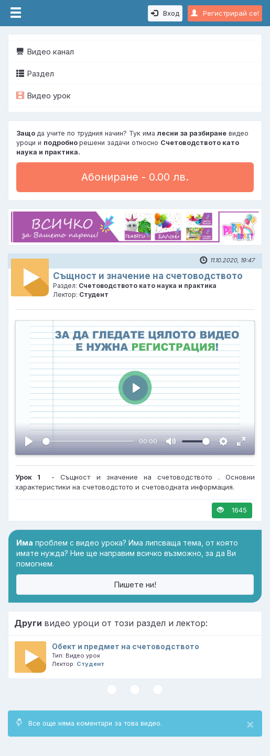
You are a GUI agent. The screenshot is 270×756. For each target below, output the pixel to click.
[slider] (88, 441)
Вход (165, 13)
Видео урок (43, 96)
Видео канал (45, 52)
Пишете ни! (135, 585)
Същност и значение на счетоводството (148, 276)
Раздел (35, 74)
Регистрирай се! (225, 13)
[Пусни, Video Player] (28, 441)
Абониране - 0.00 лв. (135, 177)
